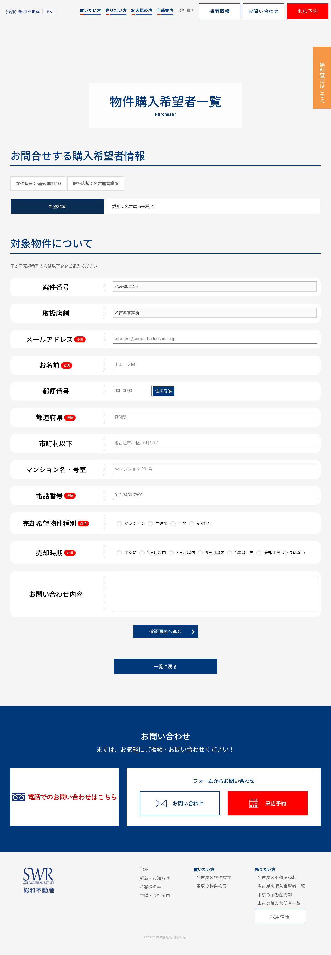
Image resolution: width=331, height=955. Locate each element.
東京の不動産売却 (274, 894)
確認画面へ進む (165, 631)
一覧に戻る (165, 666)
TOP (144, 869)
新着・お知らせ (155, 878)
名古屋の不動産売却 (276, 877)
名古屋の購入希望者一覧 (281, 886)
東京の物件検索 (211, 886)
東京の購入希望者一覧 (279, 903)
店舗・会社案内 (155, 895)
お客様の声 (150, 886)
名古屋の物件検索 (213, 877)
